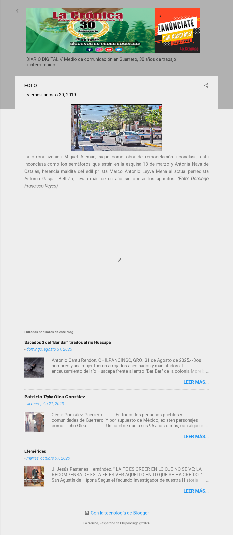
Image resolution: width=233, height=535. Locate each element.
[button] (206, 86)
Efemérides (35, 451)
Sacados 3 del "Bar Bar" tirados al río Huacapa (67, 342)
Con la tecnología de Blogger (116, 513)
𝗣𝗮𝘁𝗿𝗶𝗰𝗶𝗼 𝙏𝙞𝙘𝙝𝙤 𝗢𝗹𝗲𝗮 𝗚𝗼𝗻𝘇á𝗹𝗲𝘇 (54, 396)
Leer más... (196, 382)
